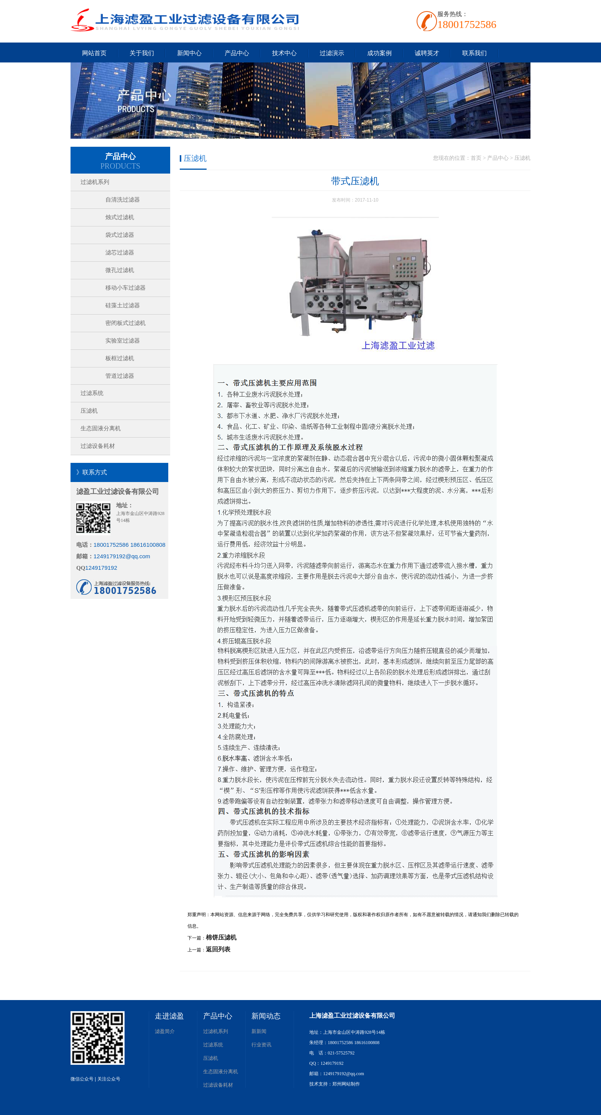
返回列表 (218, 949)
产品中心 (237, 53)
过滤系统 (91, 393)
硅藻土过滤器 (122, 305)
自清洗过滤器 (122, 200)
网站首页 (94, 53)
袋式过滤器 (119, 235)
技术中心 (284, 53)
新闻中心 (189, 53)
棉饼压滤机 (221, 937)
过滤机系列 (94, 182)
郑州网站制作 (346, 1084)
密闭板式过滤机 (125, 323)
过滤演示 (332, 53)
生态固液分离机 (100, 428)
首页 (476, 158)
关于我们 (142, 53)
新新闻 (258, 1031)
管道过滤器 (119, 376)
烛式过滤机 (119, 217)
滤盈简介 (165, 1031)
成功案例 (379, 53)
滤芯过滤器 (119, 252)
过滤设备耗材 (97, 446)
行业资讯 (261, 1045)
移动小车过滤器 (125, 288)
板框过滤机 (119, 358)
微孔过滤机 (119, 270)
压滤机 (89, 411)
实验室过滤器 (122, 341)
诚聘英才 (427, 53)
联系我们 (474, 53)
